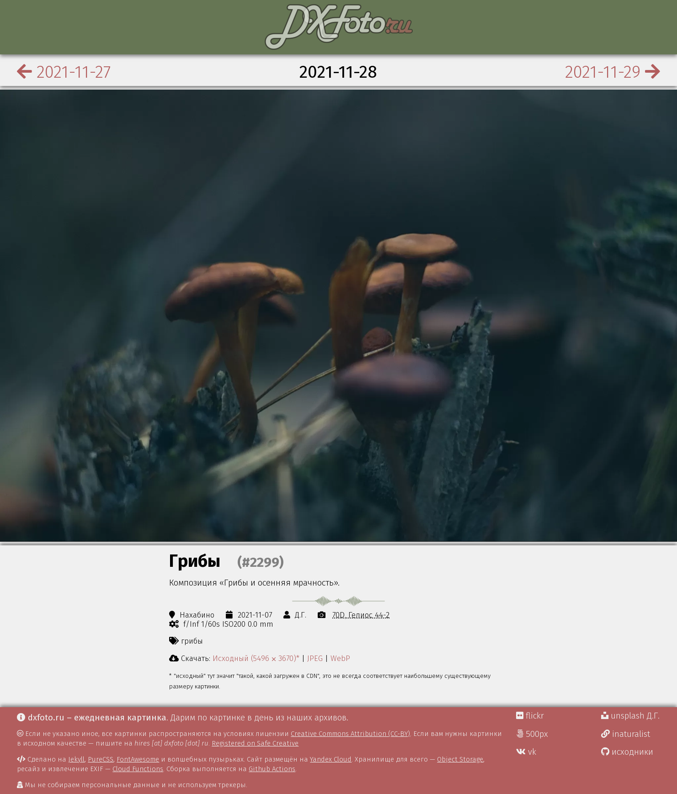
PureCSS (100, 759)
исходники (627, 752)
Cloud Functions (137, 769)
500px (532, 734)
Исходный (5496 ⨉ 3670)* (256, 658)
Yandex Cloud (331, 759)
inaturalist (625, 734)
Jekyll (76, 759)
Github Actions (272, 769)
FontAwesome (138, 759)
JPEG (315, 658)
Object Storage (460, 759)
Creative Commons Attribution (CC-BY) (350, 734)
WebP (340, 658)
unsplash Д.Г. (630, 716)
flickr (530, 716)
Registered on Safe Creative (255, 743)
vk (526, 752)
